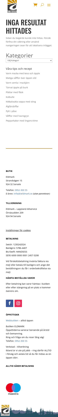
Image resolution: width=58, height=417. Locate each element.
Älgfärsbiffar (12, 106)
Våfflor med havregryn (17, 115)
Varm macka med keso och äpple (23, 73)
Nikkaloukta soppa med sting (21, 101)
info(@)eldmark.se (23, 193)
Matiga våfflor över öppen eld (21, 77)
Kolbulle (10, 97)
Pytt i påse (11, 111)
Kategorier (19, 55)
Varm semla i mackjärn (18, 82)
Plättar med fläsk (14, 92)
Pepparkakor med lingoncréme (22, 120)
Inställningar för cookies (18, 230)
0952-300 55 (21, 190)
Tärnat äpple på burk (17, 87)
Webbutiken (12, 320)
